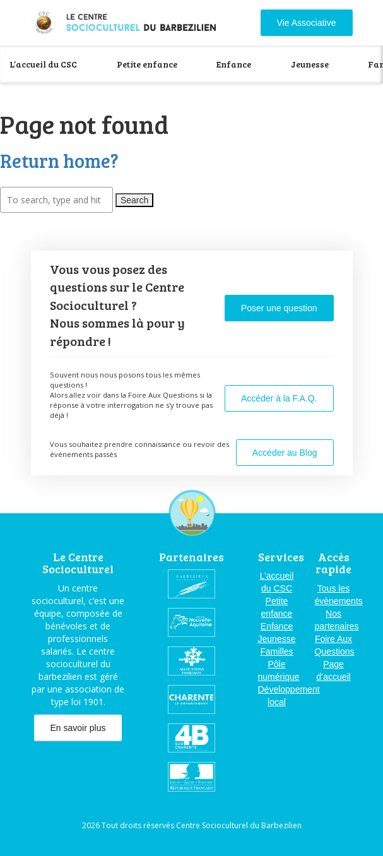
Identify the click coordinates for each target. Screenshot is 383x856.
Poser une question (279, 308)
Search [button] (134, 200)
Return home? (59, 160)
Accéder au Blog (284, 453)
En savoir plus (78, 728)
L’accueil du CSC (43, 64)
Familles (276, 651)
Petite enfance (147, 64)
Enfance (233, 64)
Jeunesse (310, 64)
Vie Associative (306, 23)
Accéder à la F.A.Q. (279, 398)
